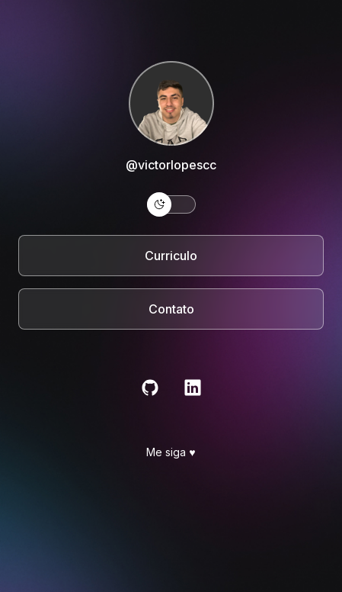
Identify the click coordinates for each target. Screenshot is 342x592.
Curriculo (171, 255)
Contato (171, 309)
